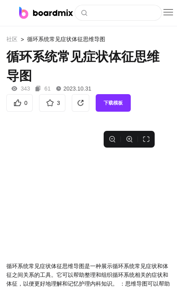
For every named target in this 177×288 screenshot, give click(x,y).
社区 (12, 39)
